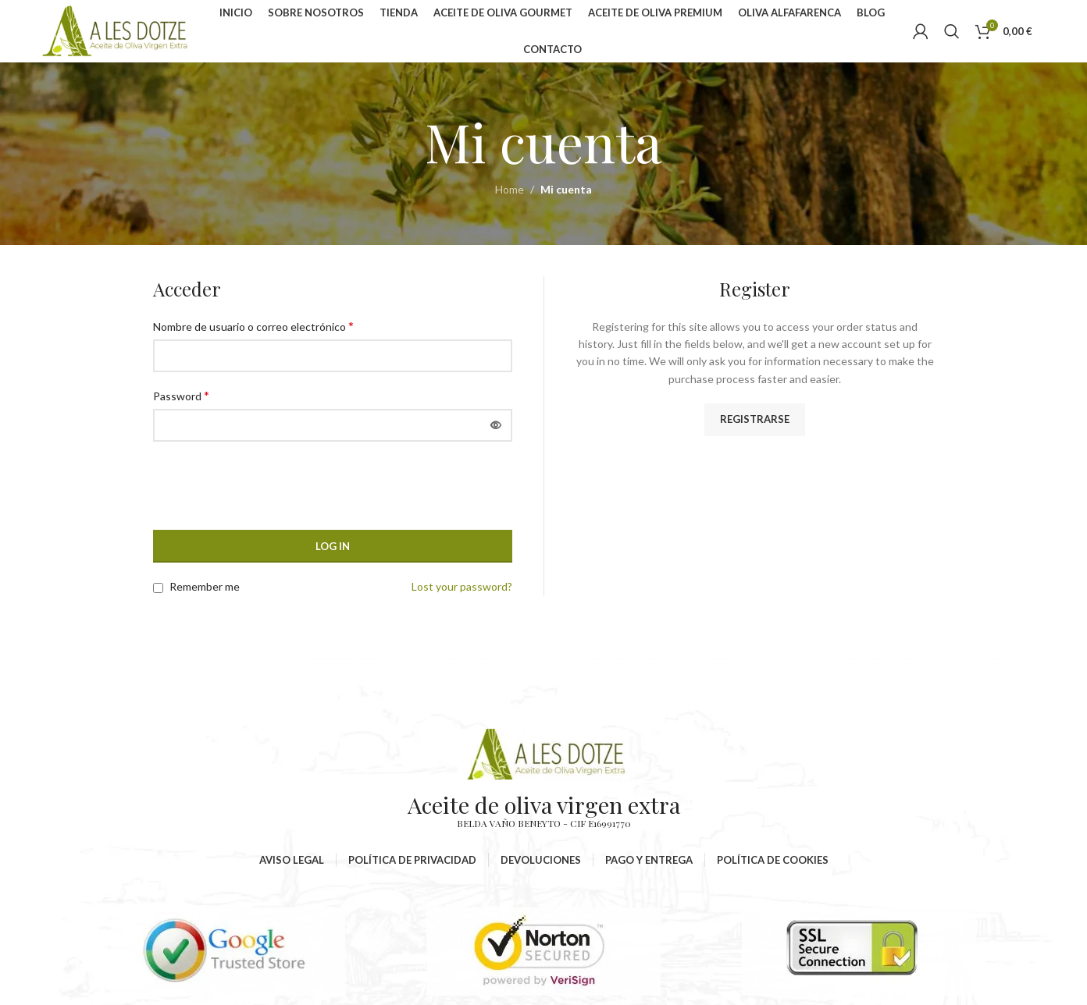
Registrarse (754, 419)
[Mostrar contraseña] (495, 425)
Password (181, 395)
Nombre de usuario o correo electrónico (253, 325)
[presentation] (259, 491)
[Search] (952, 31)
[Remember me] (158, 588)
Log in (332, 546)
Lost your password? (462, 586)
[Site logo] (115, 30)
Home (509, 189)
